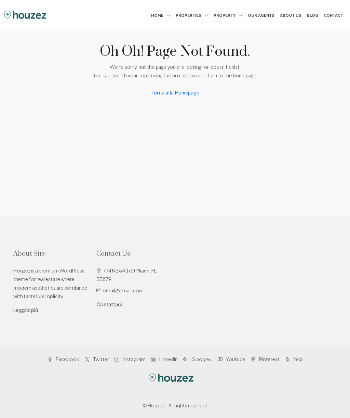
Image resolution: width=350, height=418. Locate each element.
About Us (290, 15)
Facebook (63, 359)
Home (157, 15)
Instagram (130, 359)
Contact (333, 15)
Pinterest (265, 359)
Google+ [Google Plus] (197, 359)
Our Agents (261, 15)
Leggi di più (25, 310)
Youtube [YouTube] (231, 359)
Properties (188, 15)
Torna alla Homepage (175, 92)
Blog (312, 15)
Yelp (294, 359)
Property (224, 15)
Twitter (97, 359)
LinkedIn (164, 359)
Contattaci (109, 304)
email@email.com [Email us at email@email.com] (123, 290)
